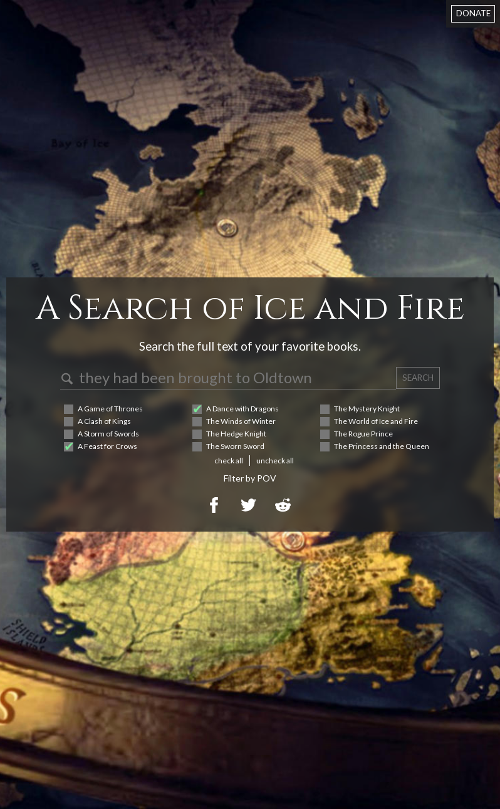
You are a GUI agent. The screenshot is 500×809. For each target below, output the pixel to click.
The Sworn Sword (235, 446)
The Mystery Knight (367, 408)
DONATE (473, 13)
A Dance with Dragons (242, 408)
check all (228, 460)
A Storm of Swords (108, 433)
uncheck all (275, 460)
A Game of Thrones (110, 408)
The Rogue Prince (363, 433)
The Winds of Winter (241, 421)
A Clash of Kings (104, 421)
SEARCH (418, 378)
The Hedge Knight (236, 433)
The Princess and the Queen (381, 446)
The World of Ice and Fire (376, 421)
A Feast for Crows (107, 446)
